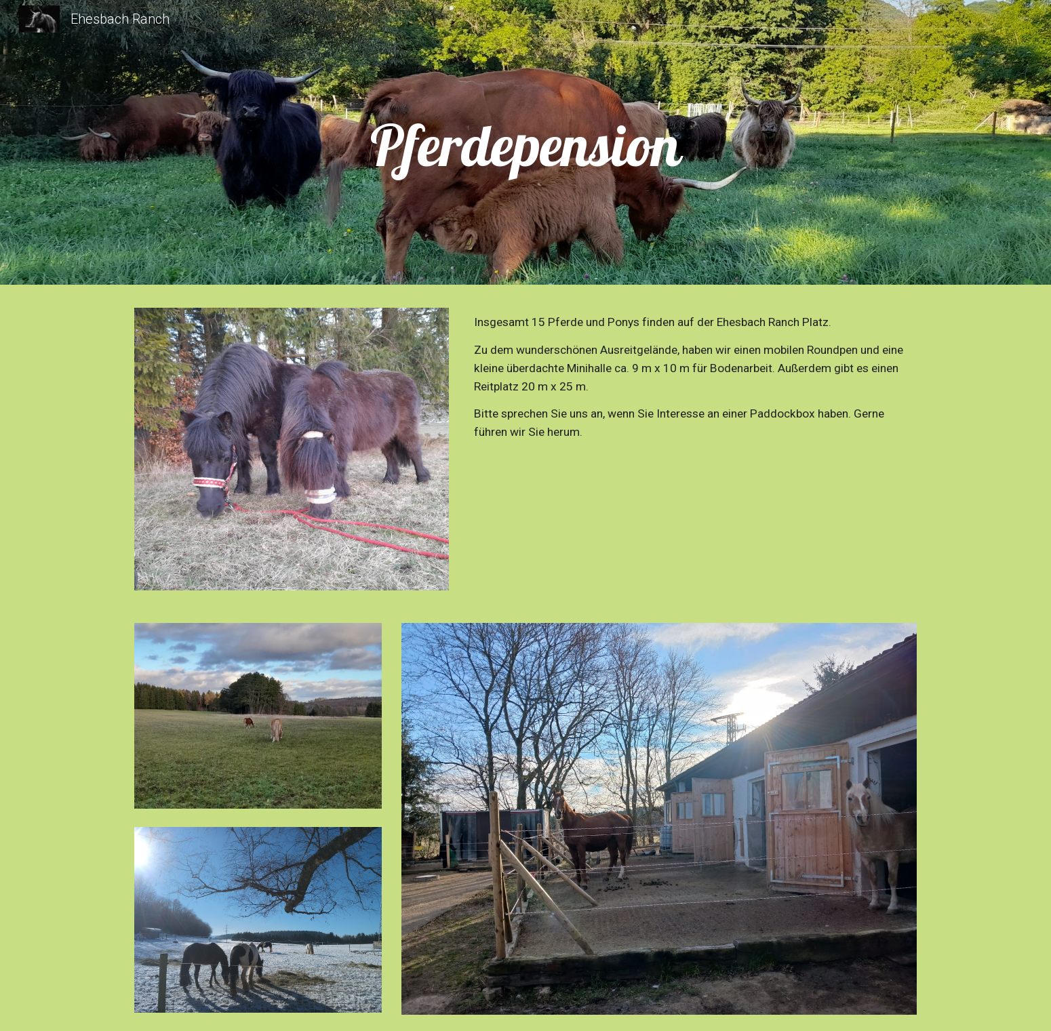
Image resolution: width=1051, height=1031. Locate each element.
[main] (525, 146)
